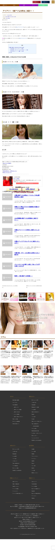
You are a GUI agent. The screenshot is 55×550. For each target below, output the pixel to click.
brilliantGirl (33, 510)
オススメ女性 (7, 16)
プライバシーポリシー (35, 475)
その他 (43, 5)
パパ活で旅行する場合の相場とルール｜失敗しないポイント (38, 371)
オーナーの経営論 (34, 505)
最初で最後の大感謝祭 (16, 419)
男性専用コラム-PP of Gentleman (36, 459)
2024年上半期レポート (16, 442)
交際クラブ (5, 5)
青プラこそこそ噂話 (15, 487)
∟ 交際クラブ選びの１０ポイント (18, 435)
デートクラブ (11, 16)
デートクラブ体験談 (15, 507)
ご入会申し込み (34, 421)
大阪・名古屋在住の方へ (35, 442)
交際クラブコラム (15, 500)
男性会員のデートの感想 (35, 426)
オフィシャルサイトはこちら (33, 342)
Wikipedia (33, 517)
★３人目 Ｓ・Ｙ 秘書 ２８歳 (16, 51)
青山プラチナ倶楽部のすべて (36, 507)
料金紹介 (33, 433)
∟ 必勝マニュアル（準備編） (17, 428)
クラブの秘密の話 (15, 484)
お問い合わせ (30, 201)
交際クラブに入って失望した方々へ (37, 440)
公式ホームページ (34, 500)
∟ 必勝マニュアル (16, 426)
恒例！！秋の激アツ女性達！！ (23, 295)
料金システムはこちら (7, 172)
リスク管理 (33, 489)
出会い (14, 5)
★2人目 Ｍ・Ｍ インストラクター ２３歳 (19, 49)
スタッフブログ (15, 421)
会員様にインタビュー (16, 505)
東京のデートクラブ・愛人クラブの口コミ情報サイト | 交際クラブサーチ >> (27, 536)
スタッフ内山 (8, 18)
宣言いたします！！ (34, 454)
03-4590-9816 (14, 201)
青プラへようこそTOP (35, 419)
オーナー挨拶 (34, 470)
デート (33, 5)
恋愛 (24, 5)
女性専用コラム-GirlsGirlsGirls (17, 489)
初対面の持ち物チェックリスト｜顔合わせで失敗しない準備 (38, 396)
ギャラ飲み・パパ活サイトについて (37, 452)
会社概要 (33, 468)
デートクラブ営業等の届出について (18, 512)
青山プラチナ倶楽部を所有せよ (36, 512)
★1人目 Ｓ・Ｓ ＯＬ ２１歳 (16, 48)
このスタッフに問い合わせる (27, 183)
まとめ (10, 52)
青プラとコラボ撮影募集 (16, 440)
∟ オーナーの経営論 (16, 433)
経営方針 (33, 487)
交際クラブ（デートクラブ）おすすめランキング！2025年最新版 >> (27, 534)
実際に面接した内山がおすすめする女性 (16, 47)
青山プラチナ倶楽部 (7, 163)
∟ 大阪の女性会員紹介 (35, 445)
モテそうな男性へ (34, 447)
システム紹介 (34, 435)
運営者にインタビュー (35, 491)
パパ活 (15, 16)
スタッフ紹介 (34, 484)
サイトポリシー (34, 477)
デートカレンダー (15, 510)
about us (33, 482)
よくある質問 (34, 428)
